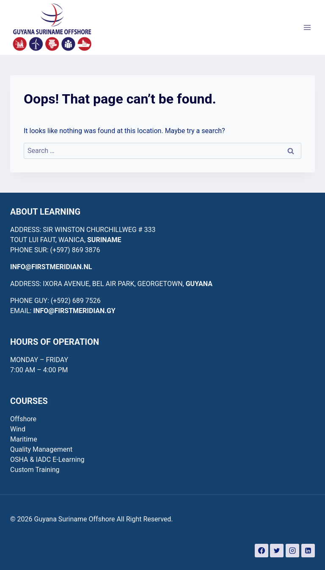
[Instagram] (292, 550)
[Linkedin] (308, 550)
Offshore (23, 419)
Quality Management (41, 449)
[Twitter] (277, 550)
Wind (17, 429)
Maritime (23, 439)
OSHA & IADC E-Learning (47, 459)
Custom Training (35, 470)
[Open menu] (307, 27)
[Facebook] (261, 550)
